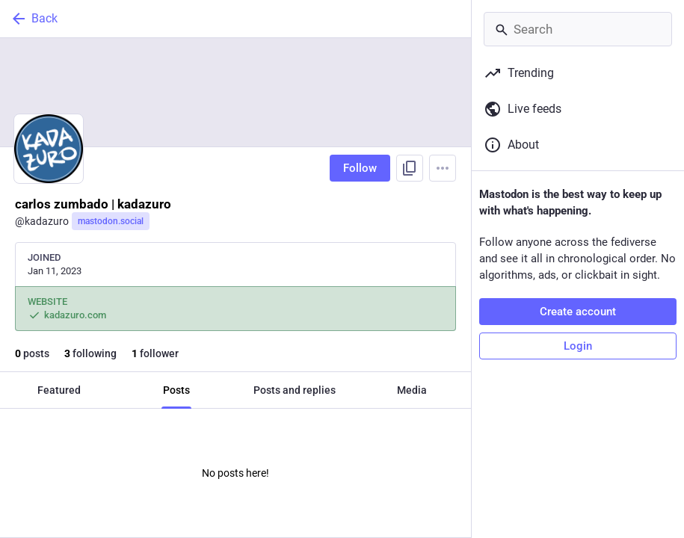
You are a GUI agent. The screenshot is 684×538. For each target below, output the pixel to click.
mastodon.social (111, 221)
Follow (360, 168)
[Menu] (442, 168)
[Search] (578, 29)
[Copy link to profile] (409, 168)
